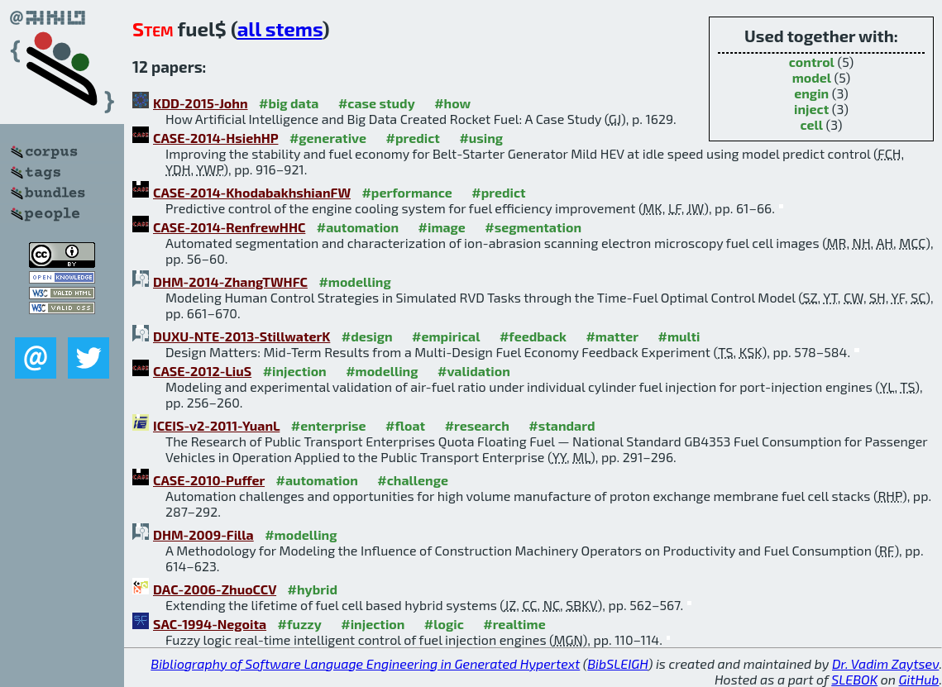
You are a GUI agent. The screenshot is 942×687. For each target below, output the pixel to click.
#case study (376, 103)
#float (405, 425)
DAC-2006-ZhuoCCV (214, 589)
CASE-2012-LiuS (202, 371)
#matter (612, 336)
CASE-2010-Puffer (209, 480)
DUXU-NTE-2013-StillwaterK (241, 336)
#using (481, 138)
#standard (561, 425)
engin (811, 93)
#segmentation (533, 227)
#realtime (514, 624)
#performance (406, 192)
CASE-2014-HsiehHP (215, 138)
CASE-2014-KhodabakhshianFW (252, 192)
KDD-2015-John (200, 103)
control (811, 61)
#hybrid (312, 589)
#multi (679, 336)
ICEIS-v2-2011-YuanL (216, 425)
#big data (288, 103)
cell (811, 124)
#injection (295, 371)
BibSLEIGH (617, 663)
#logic (444, 624)
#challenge (412, 480)
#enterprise (328, 425)
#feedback (533, 336)
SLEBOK (854, 679)
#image (442, 227)
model (811, 77)
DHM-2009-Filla (203, 534)
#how (452, 103)
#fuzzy (300, 624)
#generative (327, 138)
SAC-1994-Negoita (209, 624)
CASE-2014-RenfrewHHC (229, 227)
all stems (280, 29)
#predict (413, 138)
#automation (358, 227)
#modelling (354, 281)
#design (367, 336)
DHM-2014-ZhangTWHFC (230, 281)
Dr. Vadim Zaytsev (885, 663)
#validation (474, 371)
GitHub (919, 679)
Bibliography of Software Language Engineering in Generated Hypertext (365, 663)
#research (477, 425)
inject (811, 109)
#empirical (446, 336)
